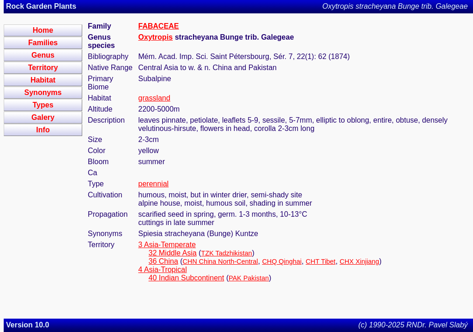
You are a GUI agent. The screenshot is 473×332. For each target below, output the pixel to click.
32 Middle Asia (173, 253)
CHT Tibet (321, 261)
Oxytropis (155, 37)
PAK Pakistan (249, 278)
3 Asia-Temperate (167, 245)
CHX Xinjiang (359, 261)
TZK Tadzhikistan (226, 253)
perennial (153, 184)
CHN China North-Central (220, 261)
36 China (163, 261)
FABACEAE (158, 26)
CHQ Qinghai (282, 261)
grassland (154, 98)
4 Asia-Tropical (162, 269)
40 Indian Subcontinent (186, 278)
